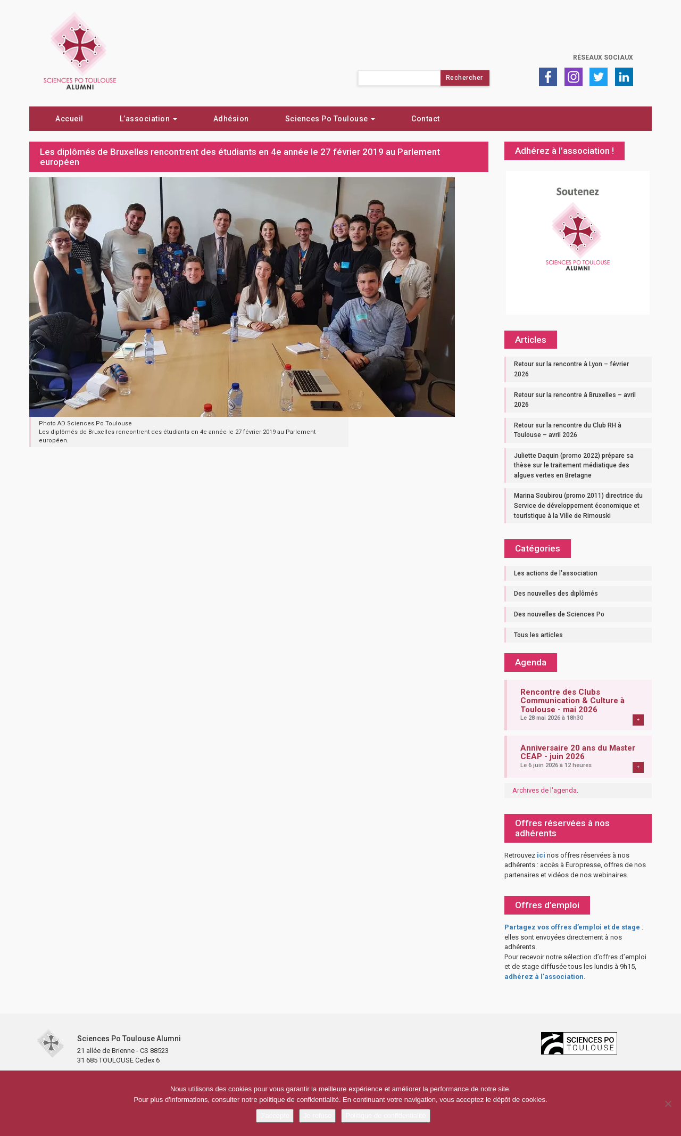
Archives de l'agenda (544, 790)
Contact (425, 118)
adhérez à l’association (544, 977)
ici (541, 855)
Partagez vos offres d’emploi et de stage (572, 927)
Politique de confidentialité (385, 1115)
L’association (148, 118)
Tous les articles (538, 635)
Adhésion (231, 118)
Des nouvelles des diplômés (556, 593)
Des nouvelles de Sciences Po (559, 614)
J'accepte (274, 1115)
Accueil (69, 118)
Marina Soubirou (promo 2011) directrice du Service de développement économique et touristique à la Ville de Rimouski (578, 505)
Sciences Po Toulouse (330, 118)
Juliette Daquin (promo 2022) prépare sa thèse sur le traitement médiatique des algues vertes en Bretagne (574, 465)
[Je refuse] (667, 1103)
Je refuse (317, 1115)
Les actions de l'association (555, 573)
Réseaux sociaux (603, 57)
